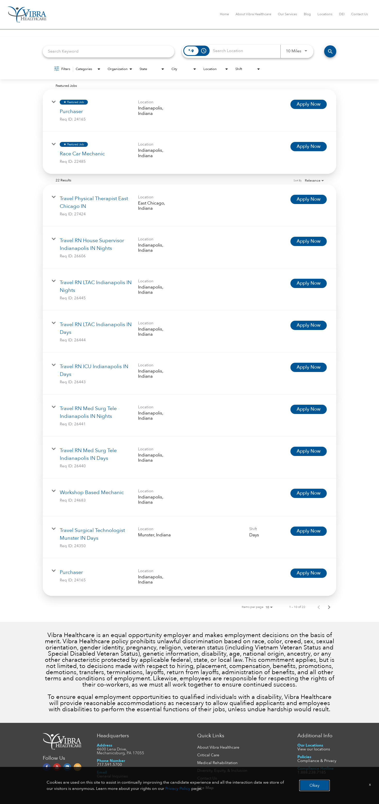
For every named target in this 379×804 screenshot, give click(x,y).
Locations (324, 14)
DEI (341, 14)
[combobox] (108, 51)
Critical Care (208, 755)
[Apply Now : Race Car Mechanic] (308, 146)
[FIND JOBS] (330, 51)
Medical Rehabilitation (217, 762)
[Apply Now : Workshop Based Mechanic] (308, 493)
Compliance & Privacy (316, 760)
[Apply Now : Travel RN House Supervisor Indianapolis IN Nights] (308, 241)
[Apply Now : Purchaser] (308, 104)
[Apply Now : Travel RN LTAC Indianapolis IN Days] (308, 325)
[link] (189, 110)
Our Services (287, 14)
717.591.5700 (109, 764)
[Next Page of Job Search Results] (329, 607)
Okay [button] (314, 785)
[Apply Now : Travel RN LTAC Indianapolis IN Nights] (308, 283)
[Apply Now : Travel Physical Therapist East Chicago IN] (308, 199)
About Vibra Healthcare (253, 14)
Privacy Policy (177, 788)
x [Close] (370, 784)
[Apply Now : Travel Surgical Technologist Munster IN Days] (308, 531)
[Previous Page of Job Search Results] (319, 607)
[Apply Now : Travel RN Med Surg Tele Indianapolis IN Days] (308, 451)
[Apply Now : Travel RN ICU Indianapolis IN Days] (308, 367)
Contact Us (359, 14)
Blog (307, 14)
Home (224, 14)
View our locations (313, 749)
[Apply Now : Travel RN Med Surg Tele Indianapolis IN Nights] (308, 409)
